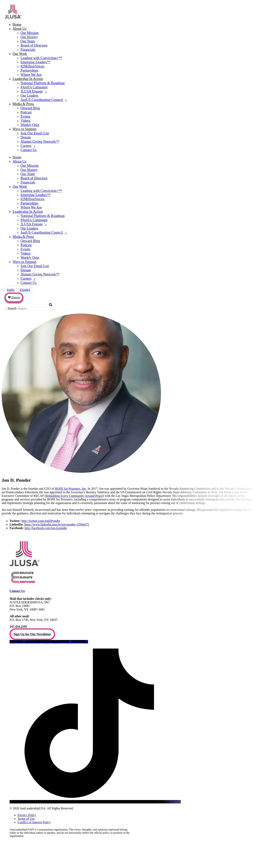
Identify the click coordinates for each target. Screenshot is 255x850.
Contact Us (29, 150)
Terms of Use (26, 818)
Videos (25, 121)
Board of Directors (34, 45)
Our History (29, 37)
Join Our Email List (35, 133)
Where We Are (31, 75)
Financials (28, 50)
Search (12, 308)
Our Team (28, 41)
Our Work (20, 54)
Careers (26, 146)
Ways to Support (24, 129)
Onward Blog (30, 108)
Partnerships (29, 70)
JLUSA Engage (32, 91)
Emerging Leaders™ (35, 62)
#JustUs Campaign (34, 87)
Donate (26, 137)
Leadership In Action (28, 79)
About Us (19, 29)
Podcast (26, 112)
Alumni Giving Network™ (40, 142)
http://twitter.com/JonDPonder (41, 521)
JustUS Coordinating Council (42, 100)
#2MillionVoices (32, 66)
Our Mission (30, 33)
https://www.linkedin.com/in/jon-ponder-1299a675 (56, 524)
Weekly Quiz (30, 125)
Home (17, 24)
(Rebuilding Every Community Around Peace (73, 495)
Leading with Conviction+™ (41, 58)
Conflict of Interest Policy (34, 822)
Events (25, 116)
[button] (28, 305)
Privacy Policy (27, 815)
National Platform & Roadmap (43, 83)
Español (25, 289)
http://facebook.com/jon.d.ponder (46, 528)
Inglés (11, 289)
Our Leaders (29, 96)
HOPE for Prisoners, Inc (70, 488)
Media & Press (23, 104)
